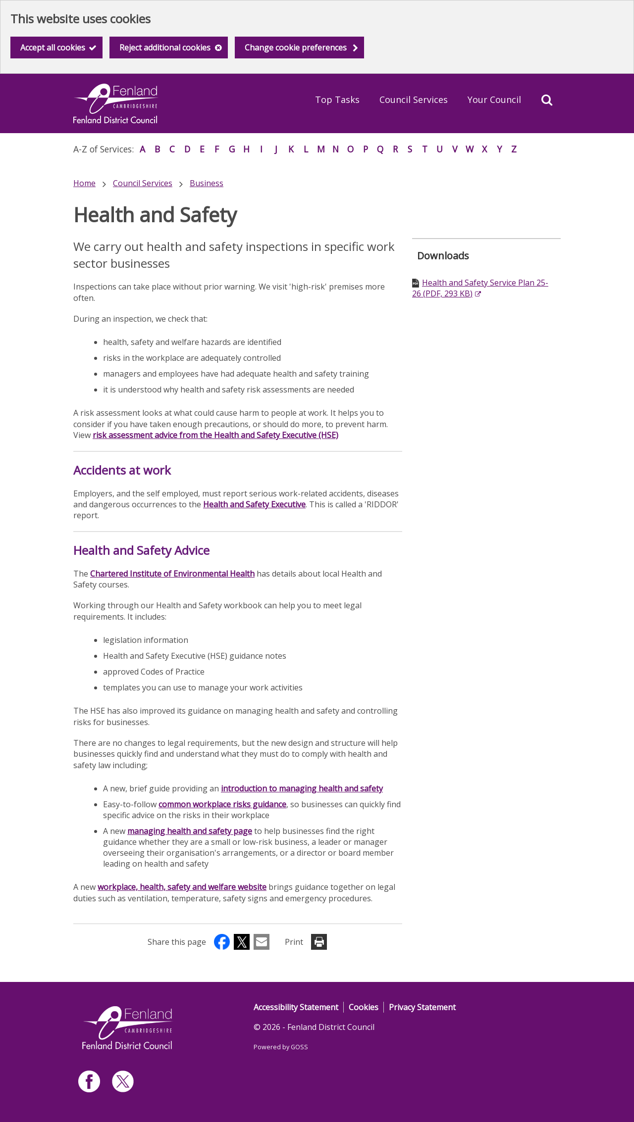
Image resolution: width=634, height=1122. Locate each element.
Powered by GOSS (281, 1047)
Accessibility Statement (296, 1007)
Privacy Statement (422, 1007)
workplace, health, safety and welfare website (182, 886)
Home (84, 183)
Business (206, 183)
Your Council (494, 99)
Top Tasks (337, 99)
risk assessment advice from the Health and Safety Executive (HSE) (215, 435)
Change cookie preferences (296, 47)
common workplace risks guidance (222, 804)
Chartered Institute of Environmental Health (172, 573)
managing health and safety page (189, 831)
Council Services (413, 99)
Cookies (363, 1007)
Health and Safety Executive (254, 504)
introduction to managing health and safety (302, 788)
